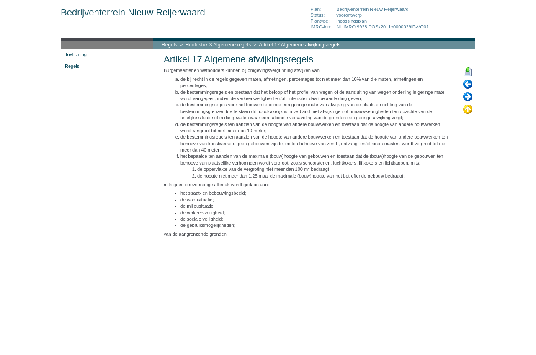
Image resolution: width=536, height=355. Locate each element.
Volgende (468, 97)
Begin (468, 72)
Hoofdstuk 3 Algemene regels (218, 45)
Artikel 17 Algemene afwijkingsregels (299, 45)
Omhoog (468, 110)
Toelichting (76, 54)
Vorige (468, 85)
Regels (169, 45)
